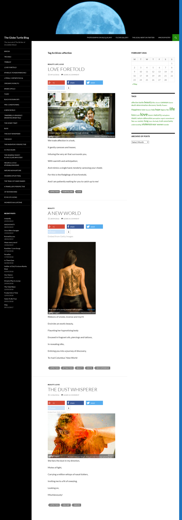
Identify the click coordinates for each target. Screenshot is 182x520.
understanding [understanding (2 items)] (136, 125)
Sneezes (77, 504)
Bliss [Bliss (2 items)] (154, 102)
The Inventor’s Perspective (15, 144)
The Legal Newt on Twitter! (143, 37)
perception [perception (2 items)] (156, 118)
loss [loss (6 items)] (133, 114)
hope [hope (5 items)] (157, 109)
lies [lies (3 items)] (167, 110)
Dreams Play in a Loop (12, 281)
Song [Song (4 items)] (146, 121)
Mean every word (10, 242)
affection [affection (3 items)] (134, 102)
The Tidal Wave (9, 287)
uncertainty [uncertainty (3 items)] (168, 121)
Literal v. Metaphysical (13, 78)
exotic (89, 367)
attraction (68, 367)
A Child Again (9, 150)
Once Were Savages (11, 230)
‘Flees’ (6, 94)
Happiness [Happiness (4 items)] (136, 109)
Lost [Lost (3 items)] (138, 115)
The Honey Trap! (10, 123)
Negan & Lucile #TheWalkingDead (11, 164)
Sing (5, 305)
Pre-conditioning (11, 105)
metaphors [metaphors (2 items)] (166, 115)
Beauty (51, 64)
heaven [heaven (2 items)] (148, 110)
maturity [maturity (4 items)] (158, 115)
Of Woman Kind (10, 192)
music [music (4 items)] (134, 118)
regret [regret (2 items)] (163, 118)
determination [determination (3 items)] (142, 105)
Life (57, 64)
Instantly (7, 218)
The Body (8, 139)
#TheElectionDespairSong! (15, 73)
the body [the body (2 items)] (156, 121)
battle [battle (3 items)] (141, 102)
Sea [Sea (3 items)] (132, 121)
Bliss (6, 128)
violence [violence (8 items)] (147, 124)
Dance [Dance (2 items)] (171, 102)
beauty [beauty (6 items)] (148, 102)
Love (61, 64)
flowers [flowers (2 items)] (164, 105)
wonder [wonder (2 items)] (166, 125)
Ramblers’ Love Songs (12, 248)
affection (54, 192)
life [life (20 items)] (172, 109)
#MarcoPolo (9, 89)
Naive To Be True (10, 299)
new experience (102, 367)
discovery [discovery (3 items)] (152, 105)
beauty (80, 367)
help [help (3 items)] (153, 110)
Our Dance (8, 275)
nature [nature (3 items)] (140, 118)
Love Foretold (66, 69)
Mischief (66, 504)
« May (134, 84)
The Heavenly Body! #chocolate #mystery (13, 156)
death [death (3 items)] (133, 105)
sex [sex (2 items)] (136, 121)
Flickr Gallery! (122, 37)
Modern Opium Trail (12, 176)
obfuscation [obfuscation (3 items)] (147, 118)
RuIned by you (9, 236)
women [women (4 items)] (160, 124)
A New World (64, 213)
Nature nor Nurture (12, 170)
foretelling (68, 192)
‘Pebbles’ (7, 62)
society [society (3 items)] (140, 121)
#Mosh (7, 51)
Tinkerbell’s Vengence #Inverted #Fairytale (13, 116)
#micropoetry (164, 37)
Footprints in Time (11, 293)
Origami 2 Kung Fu (11, 83)
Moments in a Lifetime (13, 202)
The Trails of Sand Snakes (14, 181)
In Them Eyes (9, 260)
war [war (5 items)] (154, 124)
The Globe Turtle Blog (16, 37)
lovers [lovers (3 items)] (150, 115)
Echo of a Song (10, 197)
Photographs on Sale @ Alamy (99, 37)
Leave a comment (71, 75)
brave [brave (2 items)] (158, 102)
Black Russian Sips (11, 99)
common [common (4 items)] (164, 102)
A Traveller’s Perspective (14, 186)
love (79, 192)
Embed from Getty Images (57, 92)
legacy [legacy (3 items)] (163, 110)
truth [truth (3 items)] (161, 121)
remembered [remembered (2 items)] (169, 118)
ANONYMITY (9, 224)
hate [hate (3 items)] (143, 110)
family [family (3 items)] (159, 105)
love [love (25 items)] (144, 114)
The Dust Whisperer (72, 389)
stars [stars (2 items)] (150, 121)
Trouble (7, 57)
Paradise (7, 254)
